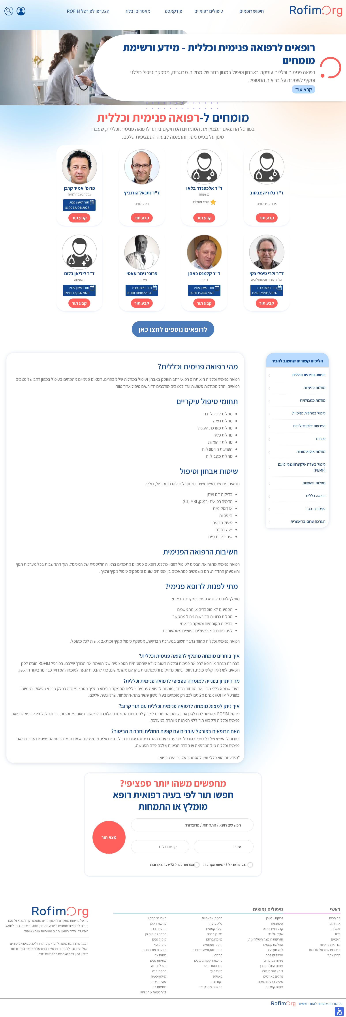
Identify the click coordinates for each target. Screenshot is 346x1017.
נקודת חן (216, 981)
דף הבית (334, 918)
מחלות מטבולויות (312, 400)
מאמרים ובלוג (138, 11)
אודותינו (334, 923)
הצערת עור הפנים (154, 950)
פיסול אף (160, 944)
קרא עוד (303, 89)
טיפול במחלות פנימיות (308, 413)
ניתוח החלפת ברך (271, 965)
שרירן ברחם (214, 934)
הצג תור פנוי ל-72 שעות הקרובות (172, 864)
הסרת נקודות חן (155, 934)
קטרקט (217, 955)
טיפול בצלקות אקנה (270, 981)
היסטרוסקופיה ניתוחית (207, 950)
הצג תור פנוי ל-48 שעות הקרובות (225, 864)
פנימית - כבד (315, 508)
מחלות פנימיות (314, 387)
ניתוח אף (160, 955)
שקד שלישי (275, 934)
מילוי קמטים (214, 928)
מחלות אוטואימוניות (310, 451)
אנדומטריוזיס (213, 965)
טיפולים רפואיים (208, 11)
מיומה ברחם (214, 939)
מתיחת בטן (159, 987)
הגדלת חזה (158, 965)
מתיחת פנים (158, 960)
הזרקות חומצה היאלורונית (265, 939)
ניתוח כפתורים (273, 960)
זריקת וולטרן (274, 918)
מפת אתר (333, 955)
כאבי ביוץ (216, 971)
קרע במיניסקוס (273, 928)
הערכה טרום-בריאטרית (308, 521)
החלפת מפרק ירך (210, 987)
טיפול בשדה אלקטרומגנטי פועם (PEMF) (301, 467)
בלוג (337, 934)
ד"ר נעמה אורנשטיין (152, 992)
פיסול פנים (159, 939)
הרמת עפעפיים (212, 918)
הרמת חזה (159, 971)
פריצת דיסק (158, 923)
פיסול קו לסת (274, 955)
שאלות (335, 928)
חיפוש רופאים (251, 11)
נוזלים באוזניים (273, 976)
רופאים (335, 939)
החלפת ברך (158, 928)
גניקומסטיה (158, 976)
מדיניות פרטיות (330, 944)
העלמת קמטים (273, 944)
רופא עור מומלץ (272, 971)
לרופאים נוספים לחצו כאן (173, 329)
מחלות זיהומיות (314, 482)
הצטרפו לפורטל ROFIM (88, 11)
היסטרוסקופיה (212, 944)
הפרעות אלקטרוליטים (309, 425)
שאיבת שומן (158, 981)
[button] (339, 1011)
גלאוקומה (215, 923)
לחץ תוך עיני (275, 950)
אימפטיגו (277, 923)
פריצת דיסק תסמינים (208, 960)
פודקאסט (173, 11)
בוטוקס (217, 976)
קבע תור (204, 218)
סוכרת (320, 438)
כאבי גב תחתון (156, 918)
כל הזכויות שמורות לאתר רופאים (320, 1003)
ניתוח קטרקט (274, 987)
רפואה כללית (315, 495)
